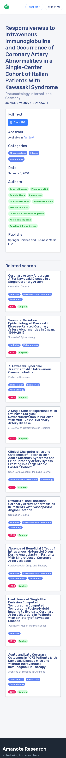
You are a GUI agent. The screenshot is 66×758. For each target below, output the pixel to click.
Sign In (54, 6)
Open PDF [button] (17, 122)
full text (29, 137)
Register (34, 6)
